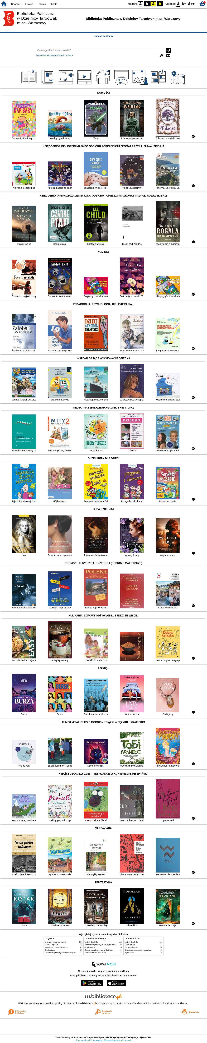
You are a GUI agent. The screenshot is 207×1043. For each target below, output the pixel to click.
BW (147, 3)
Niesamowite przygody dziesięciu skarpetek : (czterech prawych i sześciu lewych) (74, 953)
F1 (183, 3)
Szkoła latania (50, 950)
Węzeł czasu (129, 953)
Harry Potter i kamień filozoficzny (56, 947)
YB (153, 3)
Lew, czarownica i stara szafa (55, 942)
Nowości (15, 4)
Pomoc (42, 4)
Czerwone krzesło (131, 947)
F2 (191, 3)
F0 (178, 3)
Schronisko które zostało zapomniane (138, 950)
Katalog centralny (103, 36)
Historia (29, 4)
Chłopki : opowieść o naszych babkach (99, 950)
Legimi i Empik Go (51, 945)
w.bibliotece (88, 1003)
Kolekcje (69, 55)
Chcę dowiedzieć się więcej (88, 1040)
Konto (54, 4)
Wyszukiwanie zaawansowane (50, 55)
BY (160, 3)
